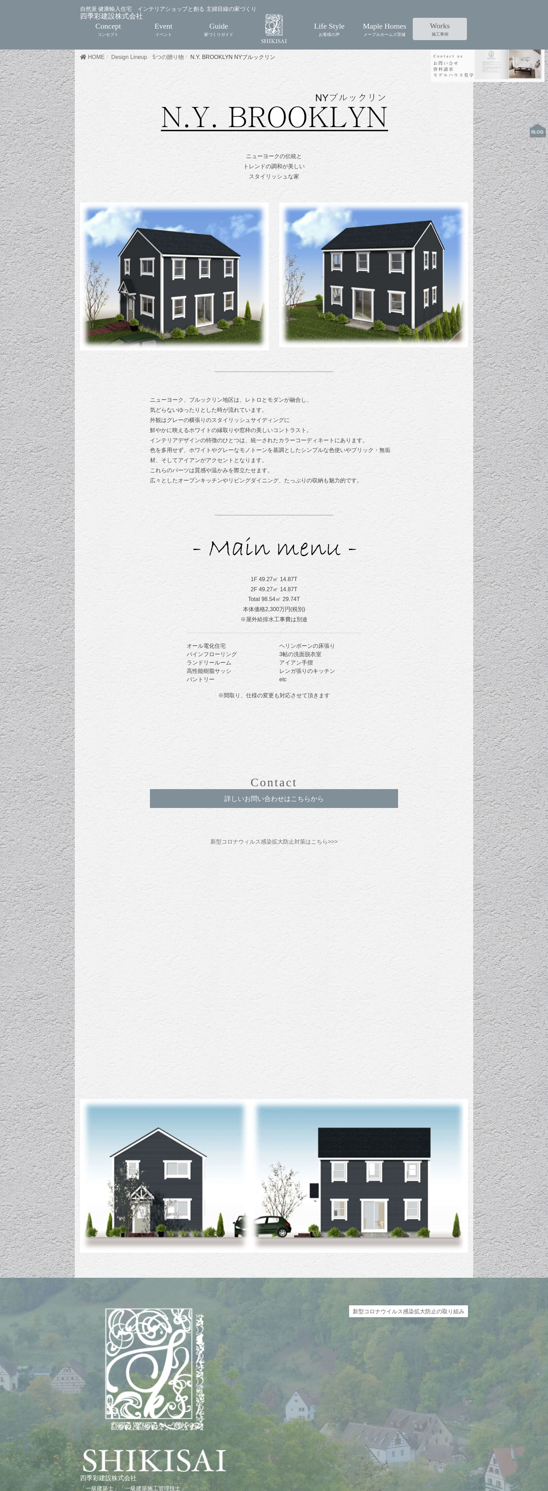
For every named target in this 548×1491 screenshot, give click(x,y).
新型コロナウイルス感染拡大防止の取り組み (408, 1350)
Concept (108, 20)
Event (163, 20)
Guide (218, 20)
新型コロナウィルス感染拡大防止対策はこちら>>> (274, 879)
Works (440, 20)
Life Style (329, 20)
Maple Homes (384, 20)
